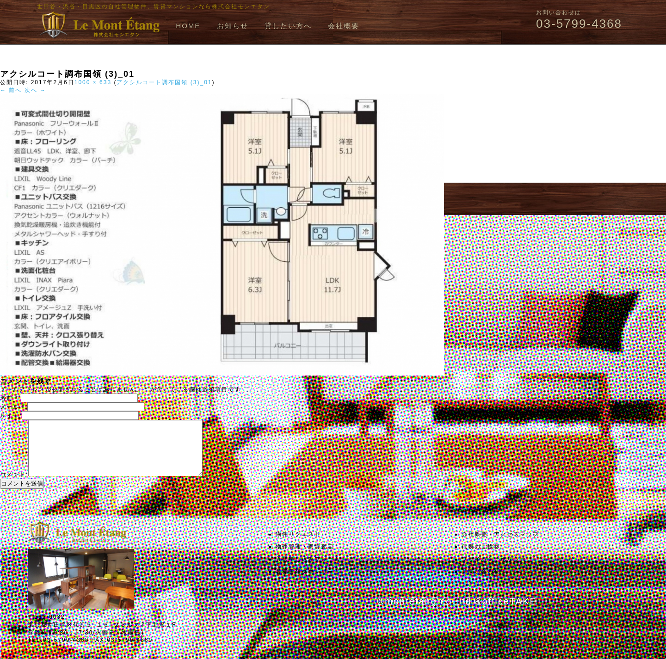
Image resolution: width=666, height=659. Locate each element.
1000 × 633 (92, 82)
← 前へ (11, 90)
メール (12, 407)
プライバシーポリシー (494, 570)
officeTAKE (509, 612)
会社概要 (343, 26)
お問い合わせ (481, 582)
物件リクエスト (298, 545)
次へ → (35, 90)
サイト (9, 416)
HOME (188, 26)
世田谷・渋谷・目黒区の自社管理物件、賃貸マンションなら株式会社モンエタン (153, 6)
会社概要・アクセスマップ (500, 545)
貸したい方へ (288, 26)
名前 (9, 398)
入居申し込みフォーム (308, 570)
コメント (13, 485)
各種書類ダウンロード (308, 582)
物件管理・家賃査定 (305, 557)
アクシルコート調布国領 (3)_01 (164, 82)
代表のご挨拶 (481, 557)
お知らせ (232, 26)
